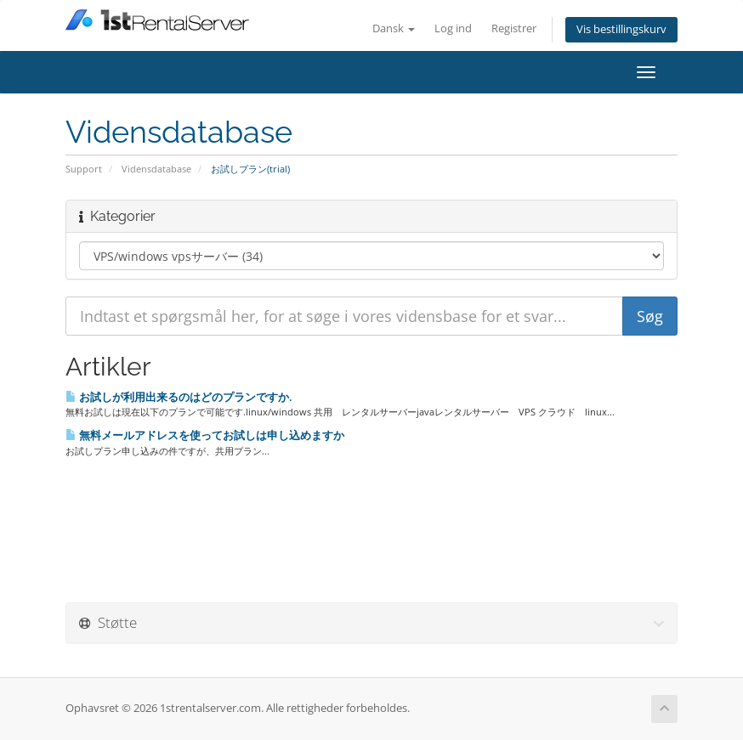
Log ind (453, 28)
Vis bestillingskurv (621, 29)
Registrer (513, 28)
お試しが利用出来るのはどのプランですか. (178, 396)
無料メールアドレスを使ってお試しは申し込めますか (204, 435)
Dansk (393, 28)
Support (83, 168)
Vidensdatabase (156, 168)
